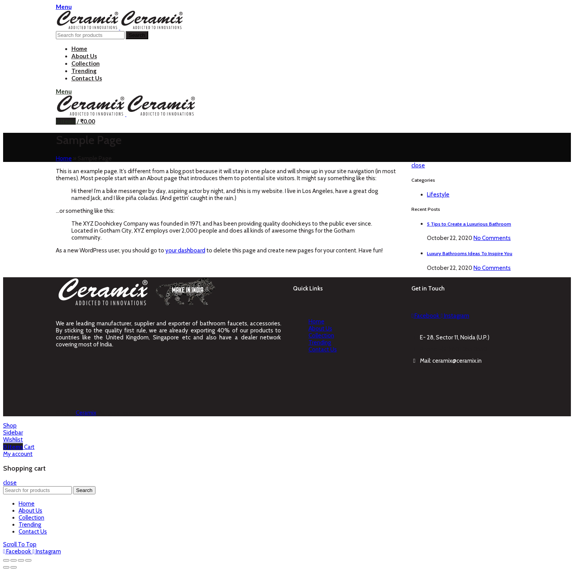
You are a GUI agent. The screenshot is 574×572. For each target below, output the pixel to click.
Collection (321, 335)
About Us (320, 328)
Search (137, 35)
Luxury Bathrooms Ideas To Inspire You (469, 253)
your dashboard (185, 250)
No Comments (492, 238)
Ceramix (86, 412)
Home (64, 158)
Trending (320, 342)
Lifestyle (438, 194)
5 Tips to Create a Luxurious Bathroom (469, 224)
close (418, 165)
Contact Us (323, 349)
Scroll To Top (19, 544)
